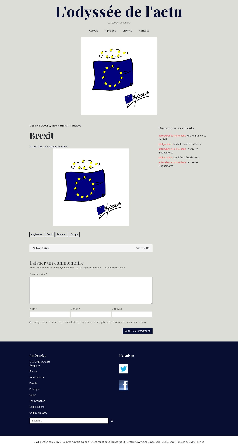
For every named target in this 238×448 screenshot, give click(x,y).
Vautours (143, 248)
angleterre (36, 234)
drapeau (61, 234)
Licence (127, 30)
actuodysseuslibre (58, 146)
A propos (110, 30)
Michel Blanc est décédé (187, 144)
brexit (50, 234)
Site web (117, 308)
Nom (34, 308)
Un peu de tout (38, 412)
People (33, 383)
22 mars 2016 (40, 248)
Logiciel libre (36, 406)
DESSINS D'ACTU (39, 125)
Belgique (34, 365)
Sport (32, 394)
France (33, 371)
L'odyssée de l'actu (119, 11)
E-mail (75, 308)
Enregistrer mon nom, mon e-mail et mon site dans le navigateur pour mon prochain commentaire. (90, 322)
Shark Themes (196, 442)
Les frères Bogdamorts (186, 157)
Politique (76, 125)
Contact (144, 30)
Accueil (93, 30)
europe (74, 234)
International (60, 125)
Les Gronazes (37, 400)
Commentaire (38, 274)
